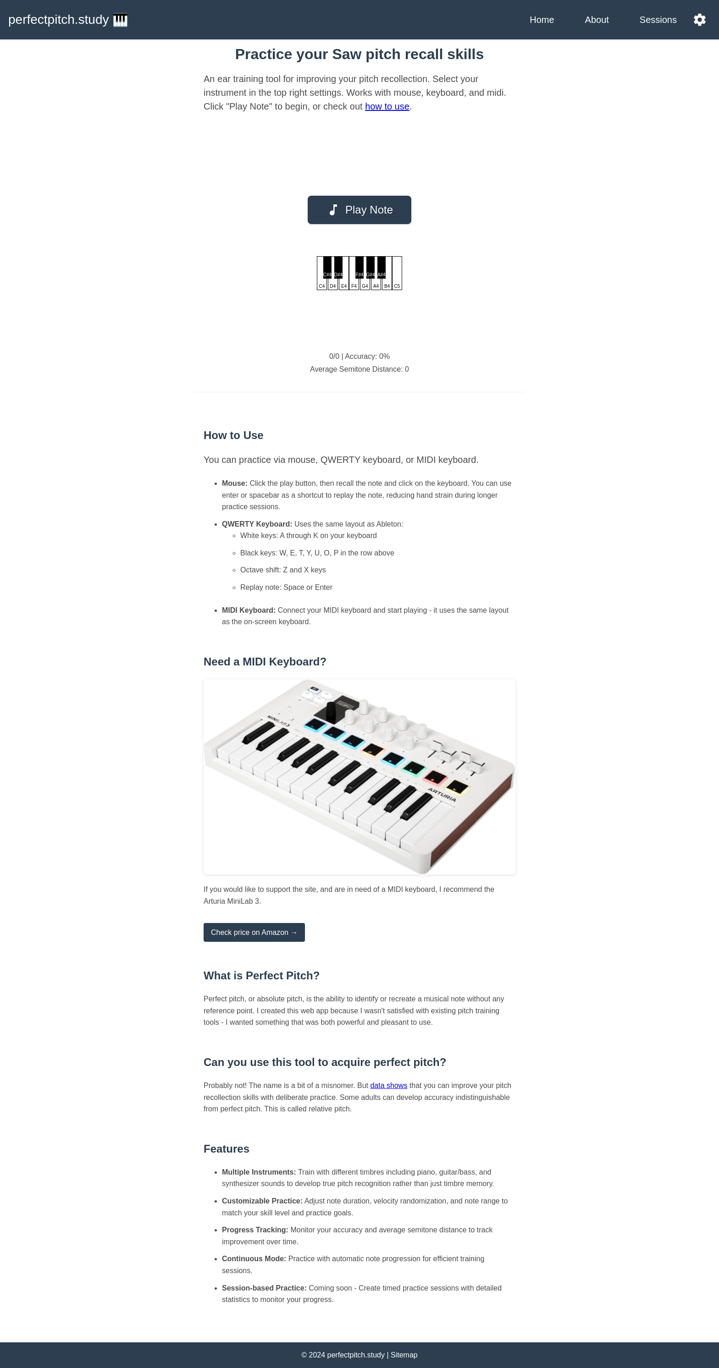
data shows (388, 1085)
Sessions (658, 20)
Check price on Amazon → (254, 932)
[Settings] (700, 20)
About (597, 20)
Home (542, 20)
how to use (387, 106)
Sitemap (404, 1355)
